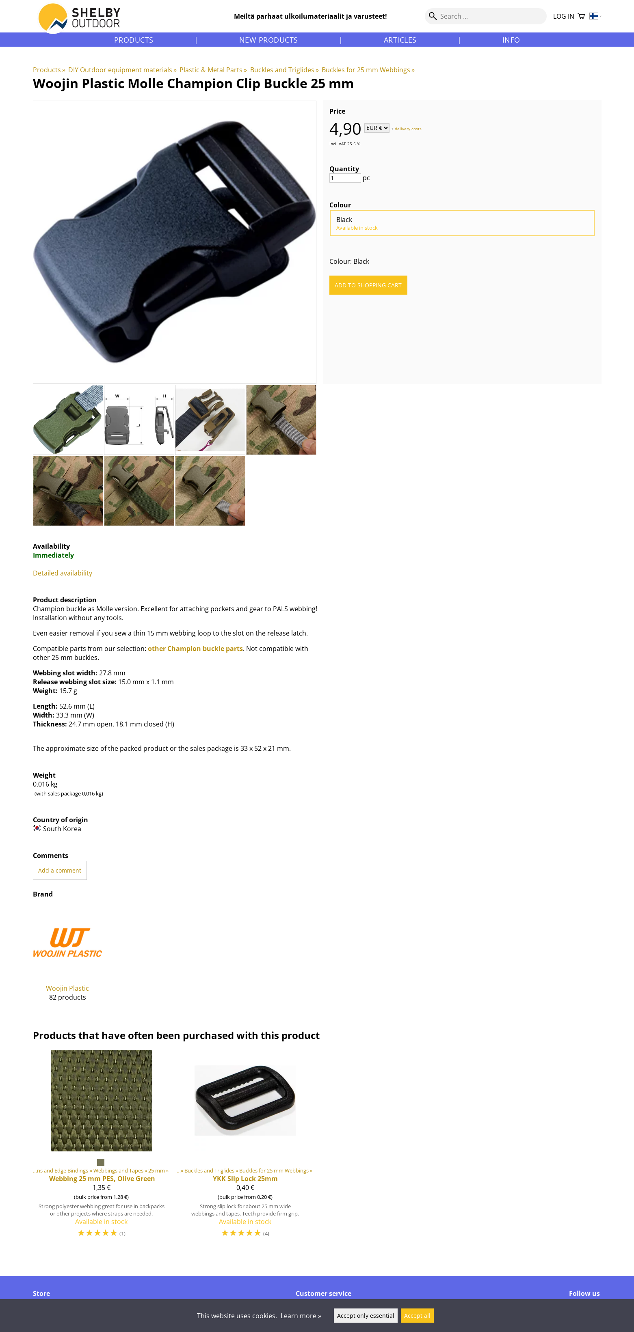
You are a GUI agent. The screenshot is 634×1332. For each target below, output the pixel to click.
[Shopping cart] (581, 16)
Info (511, 40)
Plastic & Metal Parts (213, 69)
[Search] (486, 16)
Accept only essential (365, 1315)
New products (268, 40)
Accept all (417, 1315)
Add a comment (59, 870)
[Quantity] (345, 178)
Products (134, 40)
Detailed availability (62, 573)
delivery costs (408, 128)
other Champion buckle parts (195, 648)
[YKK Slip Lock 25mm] (245, 1147)
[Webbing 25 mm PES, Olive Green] (101, 1147)
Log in (563, 16)
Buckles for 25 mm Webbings (368, 69)
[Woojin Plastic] (68, 960)
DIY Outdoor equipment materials (122, 69)
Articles (400, 40)
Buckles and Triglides (284, 69)
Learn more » (301, 1315)
